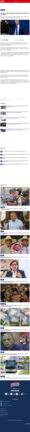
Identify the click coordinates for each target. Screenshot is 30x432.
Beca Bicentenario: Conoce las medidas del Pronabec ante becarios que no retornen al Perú (16, 118)
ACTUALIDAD (9, 99)
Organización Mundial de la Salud (5, 100)
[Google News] (17, 390)
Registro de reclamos (3, 410)
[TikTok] (18, 390)
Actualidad (11, 37)
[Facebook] (11, 390)
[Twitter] (13, 390)
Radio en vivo (2, 415)
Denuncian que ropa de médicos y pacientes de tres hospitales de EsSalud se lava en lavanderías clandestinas (17, 112)
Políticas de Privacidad (4, 414)
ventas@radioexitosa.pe (6, 401)
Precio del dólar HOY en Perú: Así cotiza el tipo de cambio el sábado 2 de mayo (14, 151)
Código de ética (2, 408)
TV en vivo (2, 411)
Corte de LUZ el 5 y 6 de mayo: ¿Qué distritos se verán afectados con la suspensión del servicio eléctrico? (17, 124)
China (13, 99)
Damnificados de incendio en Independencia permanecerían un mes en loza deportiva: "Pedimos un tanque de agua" (18, 129)
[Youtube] (14, 390)
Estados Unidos (22, 99)
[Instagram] (15, 390)
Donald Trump (17, 99)
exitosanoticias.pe (5, 403)
